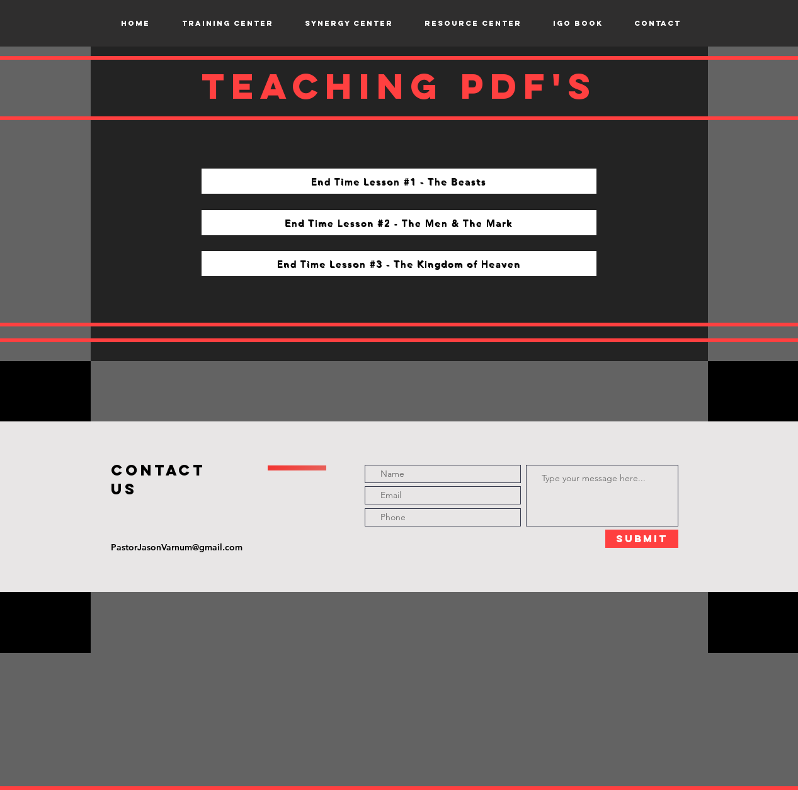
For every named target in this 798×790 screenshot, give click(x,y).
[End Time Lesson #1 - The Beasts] (399, 181)
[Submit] (641, 539)
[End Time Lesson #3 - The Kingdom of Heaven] (399, 263)
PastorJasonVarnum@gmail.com (176, 547)
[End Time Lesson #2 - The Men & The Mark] (399, 222)
